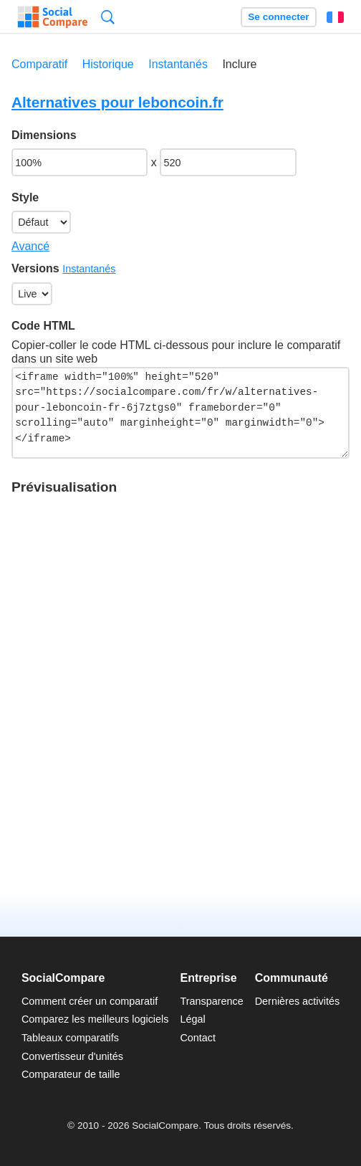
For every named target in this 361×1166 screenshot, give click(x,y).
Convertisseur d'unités (72, 1056)
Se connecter (278, 16)
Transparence (211, 1001)
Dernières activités (297, 1001)
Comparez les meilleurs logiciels (95, 1019)
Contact (198, 1037)
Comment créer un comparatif (89, 1001)
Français (335, 17)
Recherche (108, 17)
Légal (192, 1019)
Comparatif (39, 64)
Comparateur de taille (70, 1074)
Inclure (239, 64)
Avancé (30, 246)
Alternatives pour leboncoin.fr (117, 102)
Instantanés (178, 64)
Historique (108, 64)
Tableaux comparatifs (70, 1037)
